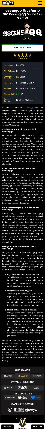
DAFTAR (37, 426)
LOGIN (7, 426)
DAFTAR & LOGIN (22, 47)
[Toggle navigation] (40, 3)
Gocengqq (29, 107)
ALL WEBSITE (22, 428)
